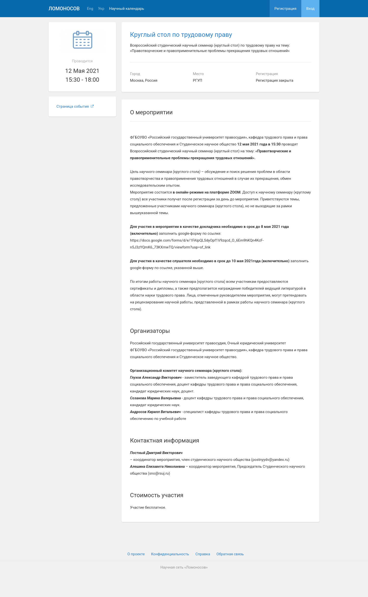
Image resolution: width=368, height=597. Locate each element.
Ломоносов (64, 8)
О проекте (136, 554)
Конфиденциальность (170, 554)
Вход (310, 8)
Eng (90, 9)
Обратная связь (230, 554)
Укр (101, 9)
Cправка (202, 554)
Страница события (75, 106)
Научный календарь (126, 9)
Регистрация (286, 8)
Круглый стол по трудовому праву (181, 34)
